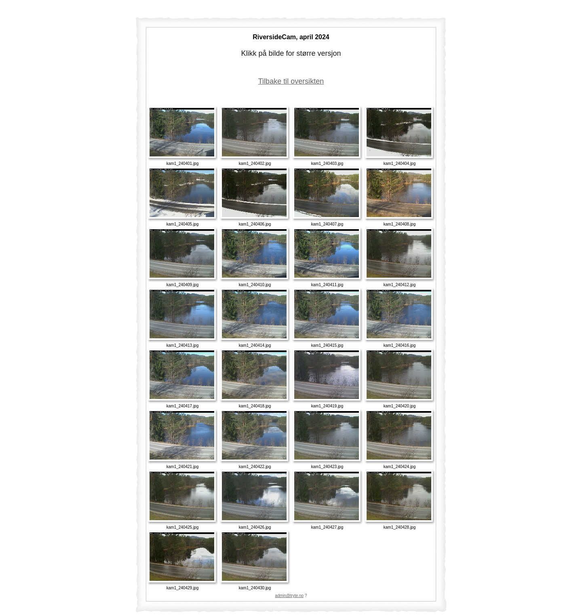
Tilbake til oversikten (291, 81)
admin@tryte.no (289, 595)
